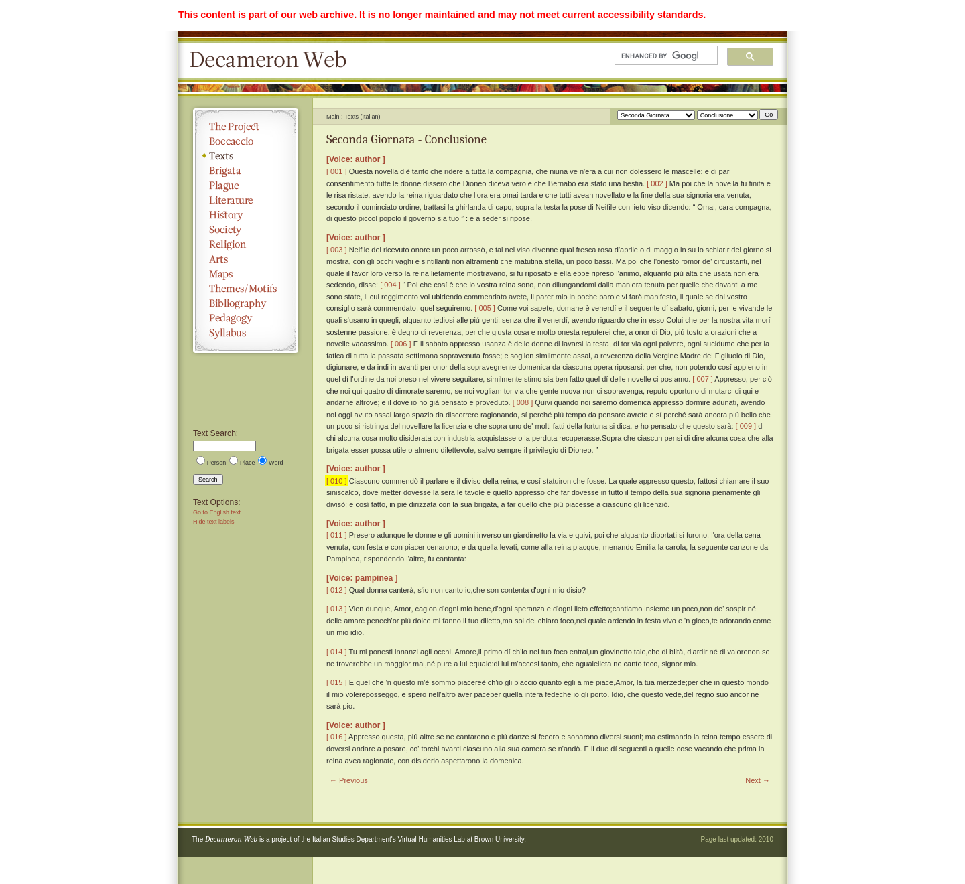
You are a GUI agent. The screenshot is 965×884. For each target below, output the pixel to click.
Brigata (245, 170)
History (245, 215)
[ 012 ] (336, 590)
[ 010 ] (336, 481)
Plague (245, 185)
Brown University (499, 839)
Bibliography (245, 303)
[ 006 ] (401, 344)
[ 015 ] (336, 682)
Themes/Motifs (245, 288)
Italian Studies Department (351, 839)
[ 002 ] (657, 183)
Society (245, 229)
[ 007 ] (702, 379)
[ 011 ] (336, 535)
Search (208, 479)
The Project (245, 126)
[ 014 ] (336, 652)
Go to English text (217, 512)
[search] (659, 56)
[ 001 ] (336, 171)
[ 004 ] (390, 285)
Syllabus (245, 332)
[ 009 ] (746, 426)
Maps (245, 274)
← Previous (349, 780)
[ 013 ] (336, 609)
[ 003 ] (336, 250)
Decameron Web (272, 60)
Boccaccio (245, 141)
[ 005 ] (484, 308)
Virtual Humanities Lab (431, 839)
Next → (757, 780)
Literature (245, 200)
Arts (245, 259)
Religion (245, 244)
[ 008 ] (523, 402)
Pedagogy (245, 318)
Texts (245, 156)
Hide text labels (214, 521)
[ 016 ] (336, 737)
